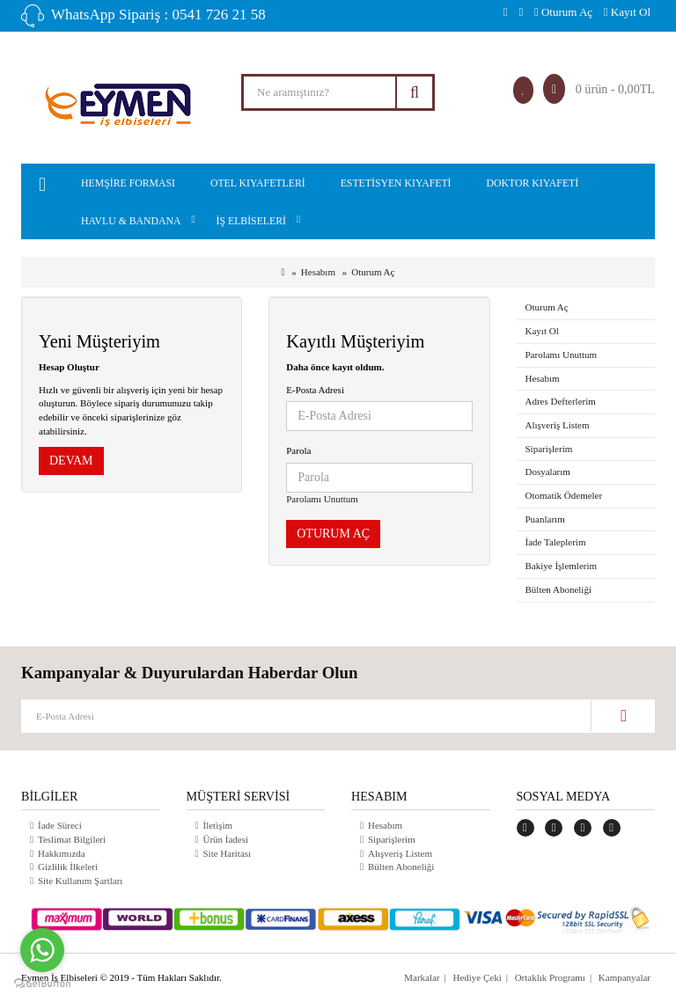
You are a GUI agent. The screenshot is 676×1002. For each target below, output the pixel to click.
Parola (298, 450)
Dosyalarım (547, 471)
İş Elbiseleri (251, 221)
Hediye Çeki (476, 977)
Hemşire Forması (128, 183)
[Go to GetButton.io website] (42, 984)
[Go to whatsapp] (42, 950)
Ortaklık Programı (549, 977)
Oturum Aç (563, 11)
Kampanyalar (624, 977)
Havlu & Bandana (131, 221)
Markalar (421, 977)
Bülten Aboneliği (558, 589)
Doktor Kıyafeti (533, 183)
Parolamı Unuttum (322, 499)
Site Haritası (227, 853)
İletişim (218, 825)
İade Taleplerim (555, 542)
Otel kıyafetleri (257, 183)
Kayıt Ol (627, 11)
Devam (71, 460)
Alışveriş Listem (557, 425)
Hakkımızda (61, 853)
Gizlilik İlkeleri (68, 866)
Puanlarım (545, 519)
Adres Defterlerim (560, 401)
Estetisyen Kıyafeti (396, 183)
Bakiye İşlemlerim (561, 565)
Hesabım (318, 272)
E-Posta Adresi (315, 389)
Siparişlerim (549, 448)
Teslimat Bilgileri (72, 839)
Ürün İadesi (226, 839)
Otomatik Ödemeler (564, 495)
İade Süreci (60, 825)
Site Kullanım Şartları (80, 880)
